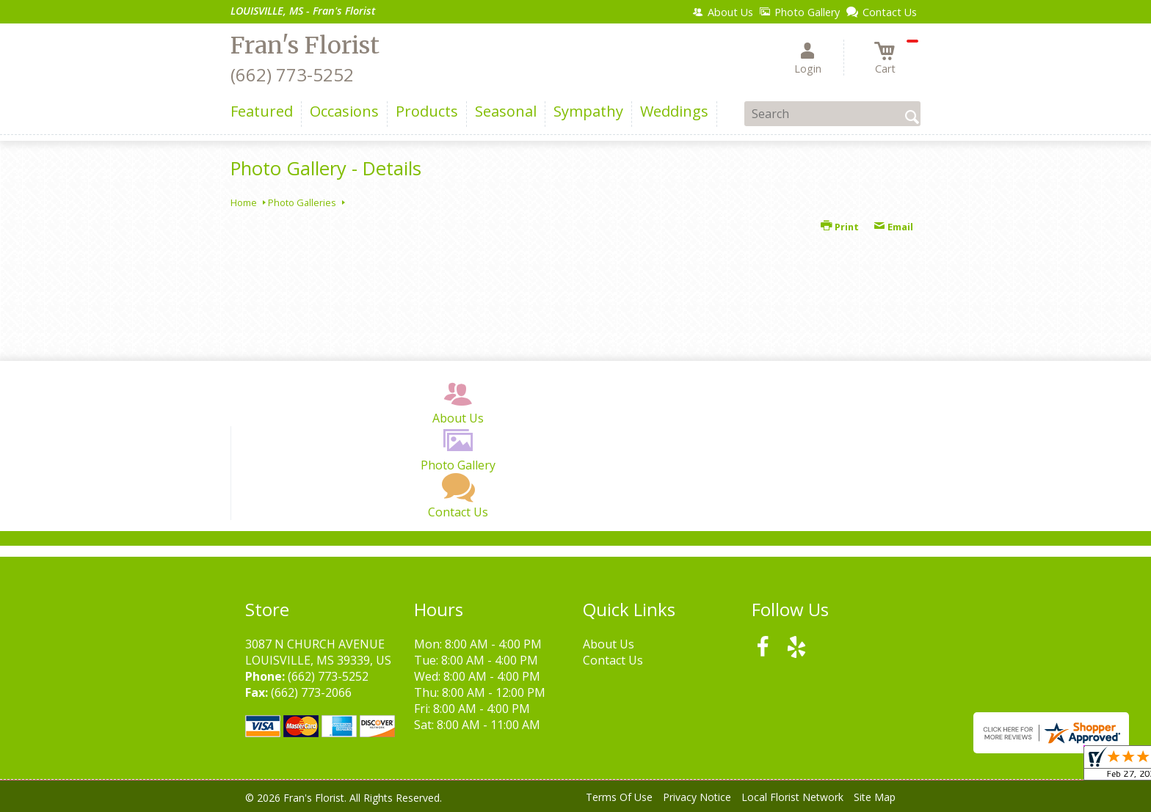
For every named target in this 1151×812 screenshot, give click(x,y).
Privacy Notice (697, 797)
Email (893, 226)
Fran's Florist (305, 45)
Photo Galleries (302, 202)
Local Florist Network (792, 797)
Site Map (875, 797)
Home (243, 202)
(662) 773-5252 (292, 74)
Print (840, 226)
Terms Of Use (619, 797)
